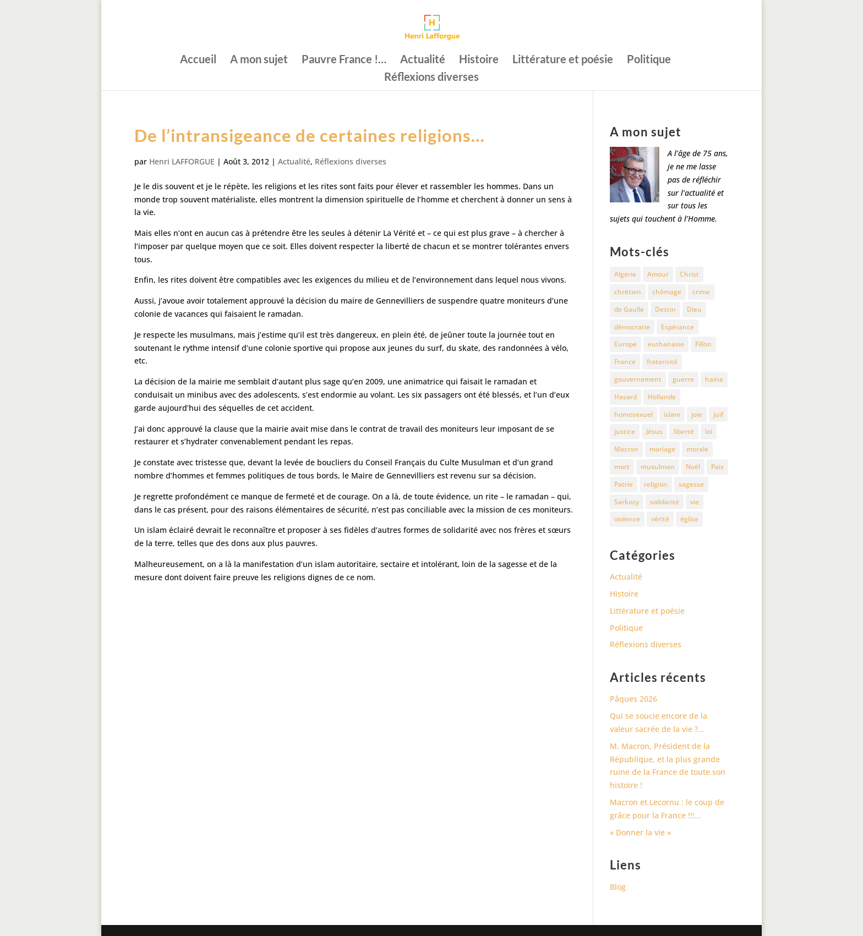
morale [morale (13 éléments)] (697, 449)
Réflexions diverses (431, 78)
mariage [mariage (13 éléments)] (662, 449)
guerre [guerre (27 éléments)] (683, 379)
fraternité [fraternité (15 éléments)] (662, 361)
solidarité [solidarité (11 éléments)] (664, 501)
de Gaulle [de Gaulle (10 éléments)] (629, 309)
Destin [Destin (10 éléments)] (665, 309)
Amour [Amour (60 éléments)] (658, 274)
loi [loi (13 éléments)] (708, 431)
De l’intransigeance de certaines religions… (309, 135)
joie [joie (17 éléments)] (696, 414)
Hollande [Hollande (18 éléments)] (662, 396)
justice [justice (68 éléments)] (624, 431)
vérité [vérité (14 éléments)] (660, 519)
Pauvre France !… (344, 60)
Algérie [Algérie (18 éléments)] (625, 274)
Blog (618, 887)
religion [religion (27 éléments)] (656, 484)
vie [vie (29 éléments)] (694, 501)
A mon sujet (259, 60)
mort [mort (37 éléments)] (622, 466)
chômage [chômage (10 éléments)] (666, 291)
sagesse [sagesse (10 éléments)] (691, 484)
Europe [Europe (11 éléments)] (625, 344)
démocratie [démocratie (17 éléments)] (632, 327)
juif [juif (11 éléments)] (718, 414)
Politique (649, 60)
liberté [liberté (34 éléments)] (684, 431)
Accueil (198, 60)
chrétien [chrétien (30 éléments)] (627, 291)
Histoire (479, 60)
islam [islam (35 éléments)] (672, 414)
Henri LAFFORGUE (182, 161)
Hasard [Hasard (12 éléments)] (625, 396)
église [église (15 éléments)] (689, 519)
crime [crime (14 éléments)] (701, 291)
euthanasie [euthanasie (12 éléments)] (666, 344)
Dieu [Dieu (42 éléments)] (694, 309)
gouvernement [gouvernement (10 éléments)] (638, 379)
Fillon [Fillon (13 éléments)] (703, 344)
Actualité (422, 60)
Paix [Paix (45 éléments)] (717, 466)
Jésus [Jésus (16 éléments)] (654, 431)
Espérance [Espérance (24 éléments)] (677, 327)
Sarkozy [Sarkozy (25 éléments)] (626, 501)
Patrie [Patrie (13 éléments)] (623, 484)
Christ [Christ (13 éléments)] (689, 274)
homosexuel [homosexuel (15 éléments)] (633, 414)
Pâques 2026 (633, 698)
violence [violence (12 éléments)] (627, 519)
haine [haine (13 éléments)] (714, 379)
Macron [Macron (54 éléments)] (626, 449)
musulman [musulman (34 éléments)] (658, 466)
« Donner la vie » (640, 832)
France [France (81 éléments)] (625, 361)
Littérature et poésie (562, 60)
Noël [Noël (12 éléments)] (693, 466)
